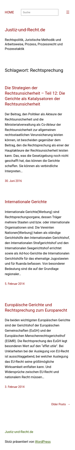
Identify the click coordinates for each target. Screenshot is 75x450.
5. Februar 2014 (14, 283)
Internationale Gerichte (26, 201)
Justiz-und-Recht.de (25, 29)
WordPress (43, 442)
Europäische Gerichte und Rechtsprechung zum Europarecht (36, 307)
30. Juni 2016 (13, 180)
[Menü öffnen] (67, 12)
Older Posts (60, 404)
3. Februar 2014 (14, 386)
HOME (9, 12)
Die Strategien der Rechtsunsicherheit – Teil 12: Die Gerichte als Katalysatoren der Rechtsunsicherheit (35, 95)
